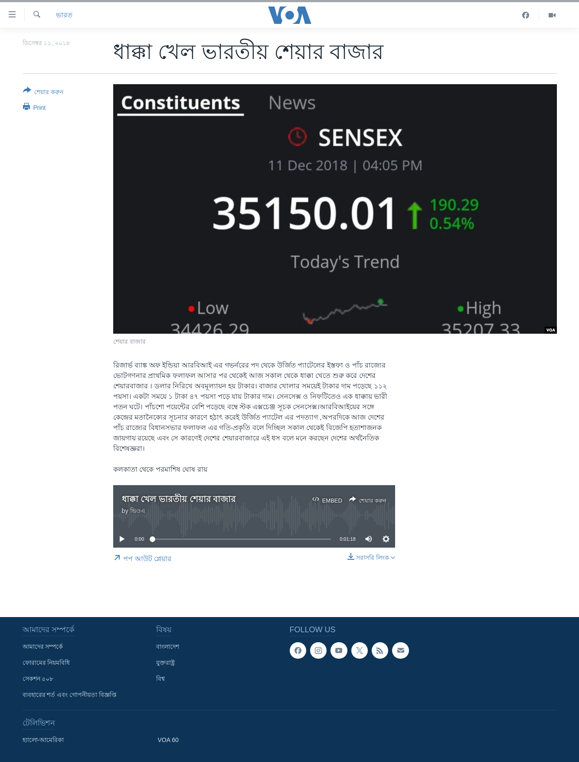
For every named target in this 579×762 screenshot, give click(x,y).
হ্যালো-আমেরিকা (43, 739)
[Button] (43, 93)
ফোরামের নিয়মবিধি (46, 662)
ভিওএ (137, 510)
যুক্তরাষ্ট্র (165, 662)
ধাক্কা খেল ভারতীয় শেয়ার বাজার (179, 499)
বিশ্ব (160, 678)
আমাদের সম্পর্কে (43, 646)
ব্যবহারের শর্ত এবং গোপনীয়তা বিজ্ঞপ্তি (70, 694)
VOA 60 (168, 739)
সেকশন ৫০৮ (38, 678)
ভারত (64, 15)
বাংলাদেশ (167, 646)
